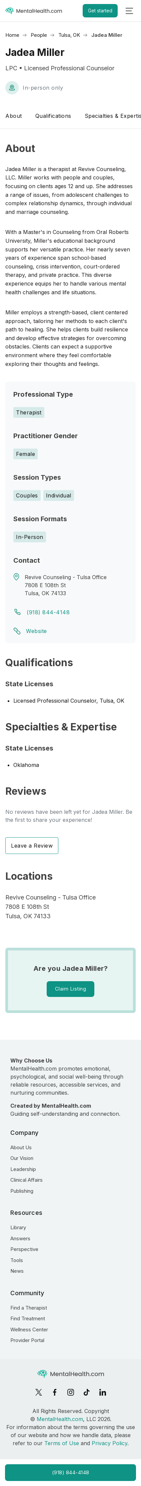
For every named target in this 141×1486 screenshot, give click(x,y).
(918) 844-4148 (48, 612)
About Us (21, 1147)
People (39, 35)
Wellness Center (29, 1329)
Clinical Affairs (26, 1180)
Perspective (24, 1249)
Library (18, 1227)
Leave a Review (32, 845)
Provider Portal (27, 1340)
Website (36, 631)
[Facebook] (55, 1392)
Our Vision (21, 1158)
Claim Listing (70, 989)
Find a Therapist (28, 1308)
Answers (20, 1238)
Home (12, 35)
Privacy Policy (109, 1443)
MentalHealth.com (60, 1419)
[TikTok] (87, 1392)
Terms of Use (61, 1443)
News (17, 1271)
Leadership (23, 1169)
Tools (16, 1260)
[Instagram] (71, 1392)
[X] (39, 1392)
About (13, 115)
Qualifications (53, 115)
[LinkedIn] (103, 1392)
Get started (100, 10)
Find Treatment (27, 1318)
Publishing (21, 1191)
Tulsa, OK (69, 35)
